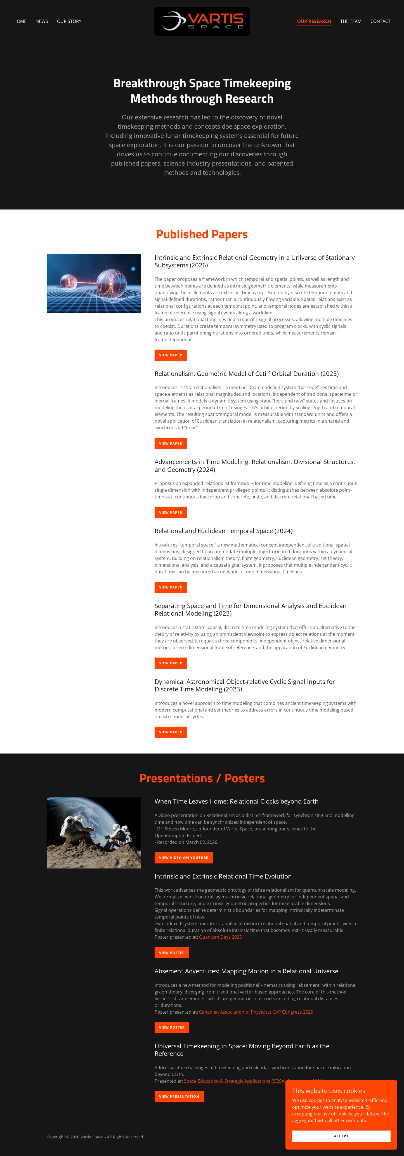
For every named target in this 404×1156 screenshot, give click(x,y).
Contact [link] (380, 21)
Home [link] (20, 21)
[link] (202, 21)
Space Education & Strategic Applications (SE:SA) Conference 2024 (253, 1081)
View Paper (170, 355)
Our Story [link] (69, 21)
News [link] (42, 21)
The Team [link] (351, 21)
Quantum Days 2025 (220, 937)
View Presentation (179, 1096)
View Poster (172, 952)
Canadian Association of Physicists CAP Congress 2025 (256, 1012)
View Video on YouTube (183, 857)
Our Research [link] (314, 21)
